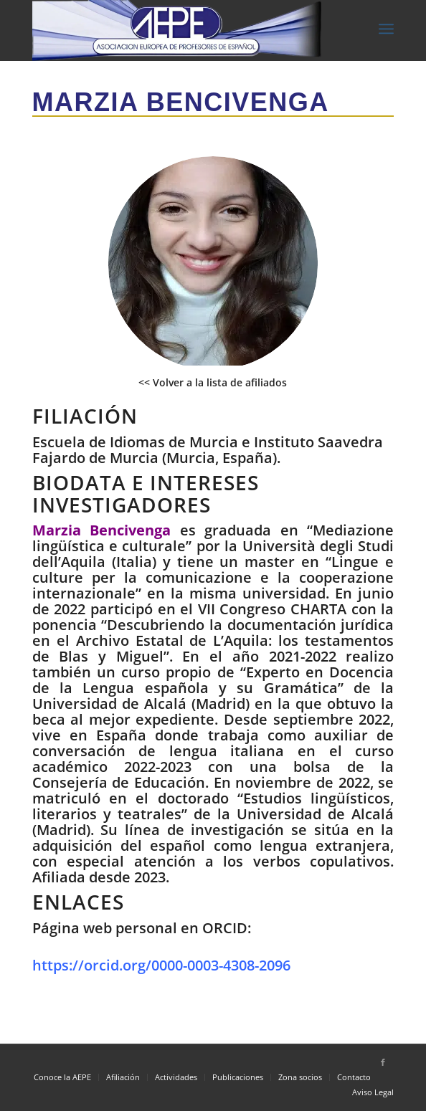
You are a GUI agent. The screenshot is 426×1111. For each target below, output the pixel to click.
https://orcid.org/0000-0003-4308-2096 (161, 965)
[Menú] (386, 28)
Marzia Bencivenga (180, 102)
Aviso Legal (373, 1092)
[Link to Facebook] (383, 1062)
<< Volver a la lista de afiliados (212, 382)
